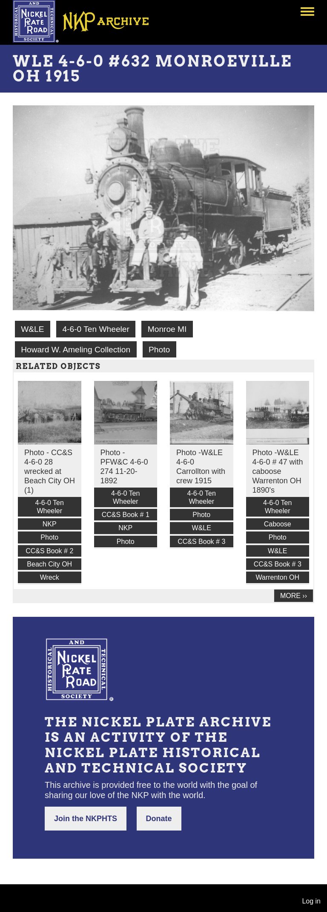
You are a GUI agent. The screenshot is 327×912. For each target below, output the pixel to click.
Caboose (277, 524)
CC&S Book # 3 (201, 541)
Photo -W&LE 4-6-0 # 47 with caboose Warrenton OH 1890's (277, 471)
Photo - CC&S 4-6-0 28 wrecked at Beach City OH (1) (49, 471)
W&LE (32, 329)
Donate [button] (159, 818)
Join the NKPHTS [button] (85, 818)
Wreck (49, 577)
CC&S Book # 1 (125, 514)
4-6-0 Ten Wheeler (95, 329)
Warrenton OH (277, 577)
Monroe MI (167, 329)
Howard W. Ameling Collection (75, 349)
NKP (50, 524)
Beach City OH (49, 564)
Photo (159, 349)
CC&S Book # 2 (49, 551)
